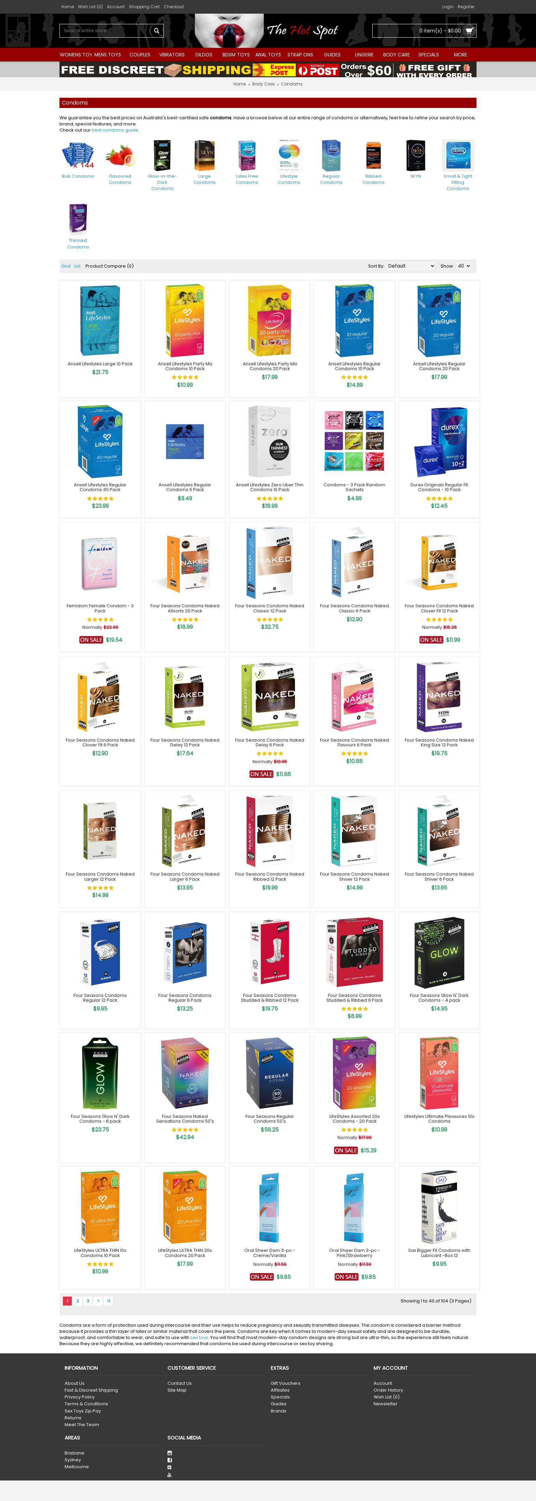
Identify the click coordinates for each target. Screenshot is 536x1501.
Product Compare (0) (109, 266)
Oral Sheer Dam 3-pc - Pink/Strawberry (354, 1252)
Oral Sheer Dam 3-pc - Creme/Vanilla (269, 1252)
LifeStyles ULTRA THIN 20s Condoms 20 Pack (185, 1252)
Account (383, 1383)
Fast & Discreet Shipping (91, 1390)
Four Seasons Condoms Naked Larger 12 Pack (100, 876)
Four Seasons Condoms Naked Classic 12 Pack (269, 608)
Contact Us (180, 1383)
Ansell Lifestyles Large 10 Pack (100, 364)
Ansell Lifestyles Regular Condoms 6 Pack (185, 487)
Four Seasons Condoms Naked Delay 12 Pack (184, 742)
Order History (388, 1390)
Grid (65, 266)
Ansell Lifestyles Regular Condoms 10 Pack (354, 366)
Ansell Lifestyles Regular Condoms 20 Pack (439, 366)
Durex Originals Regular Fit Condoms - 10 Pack (439, 487)
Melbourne (77, 1467)
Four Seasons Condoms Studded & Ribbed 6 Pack (354, 997)
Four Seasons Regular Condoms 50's (269, 1118)
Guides (278, 1404)
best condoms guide (115, 130)
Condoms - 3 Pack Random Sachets (354, 487)
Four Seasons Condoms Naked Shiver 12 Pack (354, 876)
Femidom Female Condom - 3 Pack (100, 608)
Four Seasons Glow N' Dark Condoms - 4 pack (439, 997)
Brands (278, 1411)
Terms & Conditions (86, 1404)
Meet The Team (82, 1425)
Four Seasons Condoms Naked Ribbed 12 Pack (269, 876)
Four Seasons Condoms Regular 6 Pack (185, 997)
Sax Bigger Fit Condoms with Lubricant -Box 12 (439, 1252)
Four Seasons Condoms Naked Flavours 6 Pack (354, 742)
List (77, 266)
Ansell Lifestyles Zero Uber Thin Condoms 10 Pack (270, 487)
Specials (280, 1397)
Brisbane (74, 1453)
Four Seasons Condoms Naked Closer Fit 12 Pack (439, 608)
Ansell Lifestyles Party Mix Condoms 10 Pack (185, 366)
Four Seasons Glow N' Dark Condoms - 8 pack (100, 1118)
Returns (73, 1418)
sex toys (199, 1337)
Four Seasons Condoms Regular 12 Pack (100, 997)
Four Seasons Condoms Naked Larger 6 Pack (184, 876)
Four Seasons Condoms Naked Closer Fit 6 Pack (100, 742)
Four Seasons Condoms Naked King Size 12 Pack (439, 742)
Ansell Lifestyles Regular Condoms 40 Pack (100, 487)
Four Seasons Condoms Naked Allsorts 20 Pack (184, 608)
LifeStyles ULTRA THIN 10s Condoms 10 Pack (100, 1252)
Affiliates (280, 1390)
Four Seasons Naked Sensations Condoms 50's (185, 1118)
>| (108, 1301)
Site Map (177, 1390)
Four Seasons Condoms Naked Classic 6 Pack (354, 608)
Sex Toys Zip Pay (83, 1411)
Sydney (73, 1460)
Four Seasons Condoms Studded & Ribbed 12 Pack (270, 997)
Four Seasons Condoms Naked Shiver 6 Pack (439, 876)
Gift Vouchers (285, 1383)
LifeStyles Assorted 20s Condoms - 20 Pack (355, 1118)
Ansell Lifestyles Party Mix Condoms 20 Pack (270, 366)
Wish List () (387, 1397)
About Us (74, 1383)
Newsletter (386, 1404)
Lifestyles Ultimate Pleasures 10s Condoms (439, 1118)
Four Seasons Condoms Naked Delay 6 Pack (269, 742)
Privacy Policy (80, 1397)
